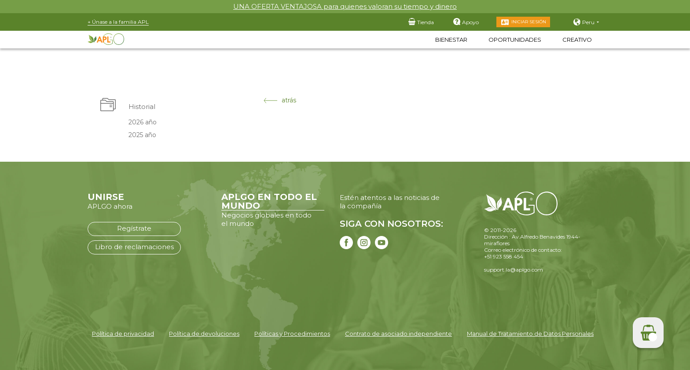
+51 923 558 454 (503, 256)
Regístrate (134, 228)
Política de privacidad (123, 333)
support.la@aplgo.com (513, 269)
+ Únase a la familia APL (118, 21)
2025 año (142, 135)
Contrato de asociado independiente (398, 333)
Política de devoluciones (204, 333)
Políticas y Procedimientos (292, 333)
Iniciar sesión (528, 22)
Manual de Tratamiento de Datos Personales (530, 333)
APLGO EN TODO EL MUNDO (269, 201)
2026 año (142, 122)
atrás (280, 100)
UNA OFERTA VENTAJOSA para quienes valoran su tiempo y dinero (345, 6)
